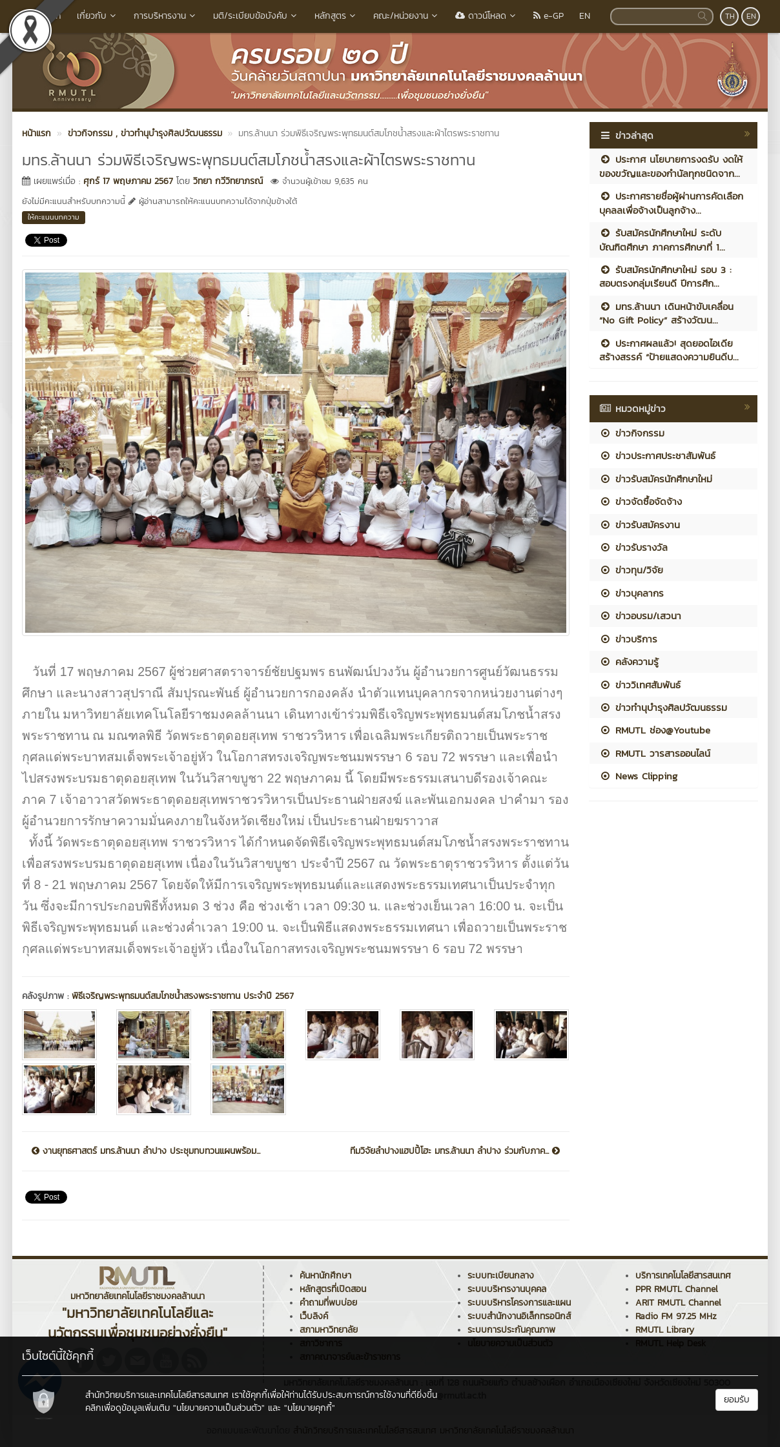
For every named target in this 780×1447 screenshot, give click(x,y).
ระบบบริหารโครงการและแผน (519, 1302)
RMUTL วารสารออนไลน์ (654, 753)
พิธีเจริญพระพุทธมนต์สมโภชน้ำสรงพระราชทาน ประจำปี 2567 (183, 996)
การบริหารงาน (166, 16)
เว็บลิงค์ (314, 1316)
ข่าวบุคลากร (631, 593)
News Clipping (638, 775)
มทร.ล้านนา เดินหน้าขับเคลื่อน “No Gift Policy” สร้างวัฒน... (666, 313)
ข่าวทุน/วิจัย (631, 569)
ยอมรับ (737, 1399)
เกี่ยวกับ (97, 16)
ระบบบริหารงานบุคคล (506, 1289)
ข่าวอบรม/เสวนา (640, 615)
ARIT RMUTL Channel (678, 1302)
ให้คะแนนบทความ (53, 217)
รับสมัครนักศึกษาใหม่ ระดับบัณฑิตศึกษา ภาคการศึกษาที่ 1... (662, 239)
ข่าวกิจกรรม (631, 433)
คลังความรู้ (629, 661)
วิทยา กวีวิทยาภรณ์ (228, 181)
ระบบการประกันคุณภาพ (511, 1330)
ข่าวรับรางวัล (633, 547)
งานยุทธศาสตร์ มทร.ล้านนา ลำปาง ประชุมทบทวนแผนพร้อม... (146, 1151)
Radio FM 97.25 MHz (676, 1316)
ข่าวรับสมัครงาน (639, 524)
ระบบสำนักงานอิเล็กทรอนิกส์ (519, 1316)
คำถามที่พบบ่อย (328, 1302)
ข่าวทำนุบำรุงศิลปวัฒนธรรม (663, 707)
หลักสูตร (336, 16)
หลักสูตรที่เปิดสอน (333, 1289)
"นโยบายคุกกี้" (309, 1408)
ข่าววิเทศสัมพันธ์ (640, 684)
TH (730, 16)
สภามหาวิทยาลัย (329, 1330)
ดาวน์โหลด (486, 16)
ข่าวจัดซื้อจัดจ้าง (640, 501)
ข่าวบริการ (628, 638)
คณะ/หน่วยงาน (406, 16)
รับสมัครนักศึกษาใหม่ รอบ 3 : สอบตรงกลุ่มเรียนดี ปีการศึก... (665, 276)
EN (584, 16)
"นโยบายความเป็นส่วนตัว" (219, 1408)
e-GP (548, 16)
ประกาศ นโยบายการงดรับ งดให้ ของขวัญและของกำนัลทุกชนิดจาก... (671, 166)
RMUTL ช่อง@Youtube (654, 730)
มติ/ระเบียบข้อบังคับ (256, 16)
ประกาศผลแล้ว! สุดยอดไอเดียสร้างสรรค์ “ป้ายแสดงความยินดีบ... (669, 350)
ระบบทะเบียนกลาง (500, 1275)
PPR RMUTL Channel (676, 1289)
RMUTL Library (664, 1330)
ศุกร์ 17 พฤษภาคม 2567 (128, 181)
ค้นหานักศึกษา (325, 1275)
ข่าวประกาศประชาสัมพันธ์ (657, 455)
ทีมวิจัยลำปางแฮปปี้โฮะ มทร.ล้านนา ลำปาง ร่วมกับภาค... (455, 1151)
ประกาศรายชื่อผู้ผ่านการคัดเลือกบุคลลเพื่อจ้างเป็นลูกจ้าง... (671, 203)
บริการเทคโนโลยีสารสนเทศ (683, 1275)
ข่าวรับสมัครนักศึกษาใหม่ (655, 478)
